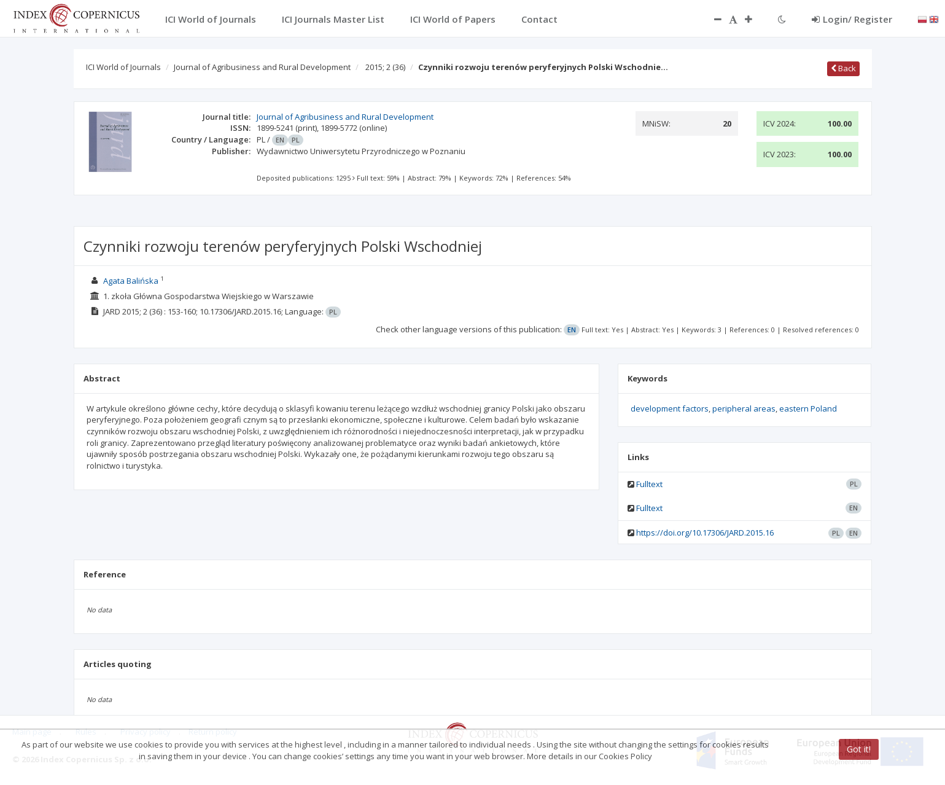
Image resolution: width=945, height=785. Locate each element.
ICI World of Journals (123, 66)
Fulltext (649, 484)
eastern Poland (808, 408)
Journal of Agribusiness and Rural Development (262, 66)
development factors (670, 408)
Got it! (859, 749)
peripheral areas (744, 408)
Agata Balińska (130, 280)
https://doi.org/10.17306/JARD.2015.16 (705, 532)
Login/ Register (852, 19)
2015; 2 (385, 66)
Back (843, 68)
